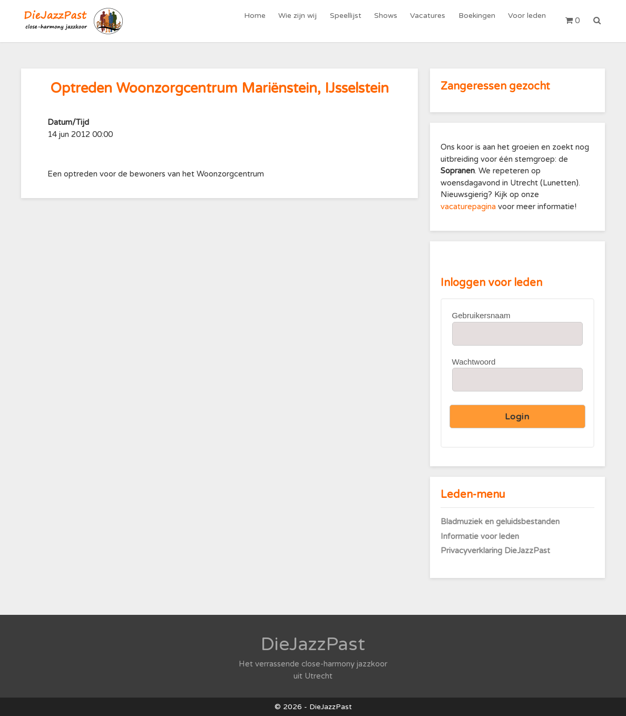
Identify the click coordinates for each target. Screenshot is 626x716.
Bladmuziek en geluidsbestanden (500, 521)
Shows (390, 20)
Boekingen (478, 20)
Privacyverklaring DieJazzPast (495, 550)
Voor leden (527, 20)
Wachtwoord (474, 361)
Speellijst (351, 20)
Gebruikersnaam (481, 315)
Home (262, 20)
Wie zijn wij (304, 20)
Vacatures (430, 20)
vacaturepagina (469, 206)
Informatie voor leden (480, 536)
